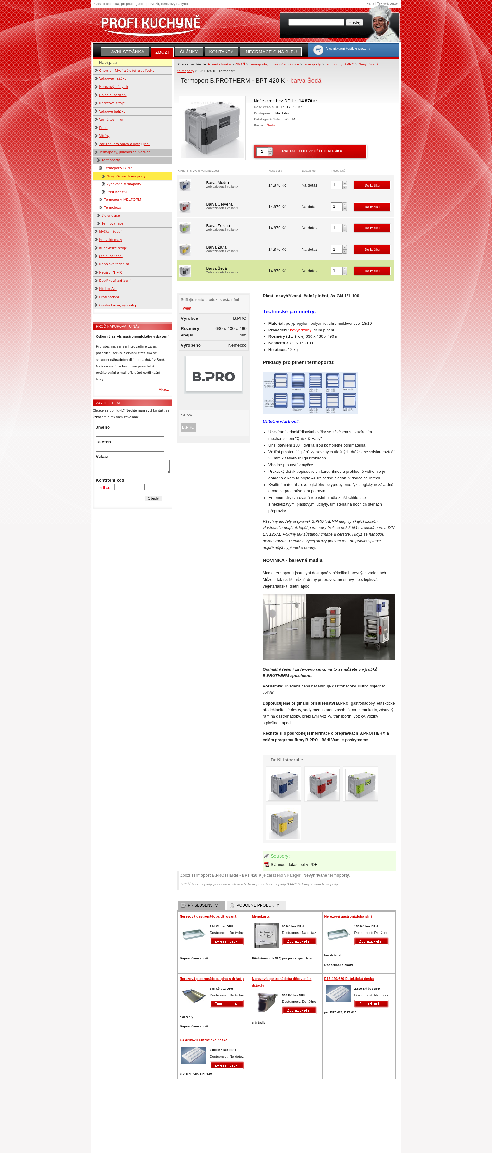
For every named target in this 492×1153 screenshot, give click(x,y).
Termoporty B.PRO (119, 168)
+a (369, 3)
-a (373, 3)
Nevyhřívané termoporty (126, 176)
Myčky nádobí (110, 231)
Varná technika (111, 119)
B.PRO (188, 427)
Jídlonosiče (110, 215)
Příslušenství (117, 192)
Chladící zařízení (113, 95)
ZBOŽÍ (162, 52)
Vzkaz (102, 456)
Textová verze (387, 3)
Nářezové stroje (112, 103)
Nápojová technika (114, 264)
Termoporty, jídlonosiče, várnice (125, 152)
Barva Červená (237, 206)
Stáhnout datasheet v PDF (294, 864)
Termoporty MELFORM (122, 199)
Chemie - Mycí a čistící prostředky (127, 70)
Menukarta (261, 916)
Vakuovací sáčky (112, 78)
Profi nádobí (109, 297)
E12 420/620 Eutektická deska (349, 979)
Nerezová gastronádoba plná (348, 916)
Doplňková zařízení (115, 280)
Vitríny (104, 136)
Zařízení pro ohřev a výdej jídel (124, 144)
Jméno (103, 427)
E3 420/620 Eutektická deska (203, 1040)
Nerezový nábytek (113, 87)
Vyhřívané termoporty (124, 184)
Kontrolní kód (110, 480)
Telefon (103, 442)
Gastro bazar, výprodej (117, 305)
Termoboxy (113, 207)
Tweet (186, 308)
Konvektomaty (110, 240)
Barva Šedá (237, 270)
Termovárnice (112, 223)
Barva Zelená (237, 228)
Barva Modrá (237, 185)
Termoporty (110, 160)
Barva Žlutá (237, 249)
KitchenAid (108, 289)
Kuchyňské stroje (113, 248)
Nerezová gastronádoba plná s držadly (212, 979)
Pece (103, 128)
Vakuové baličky (112, 111)
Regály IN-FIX (110, 272)
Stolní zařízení (111, 256)
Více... (164, 389)
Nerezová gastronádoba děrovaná (208, 916)
